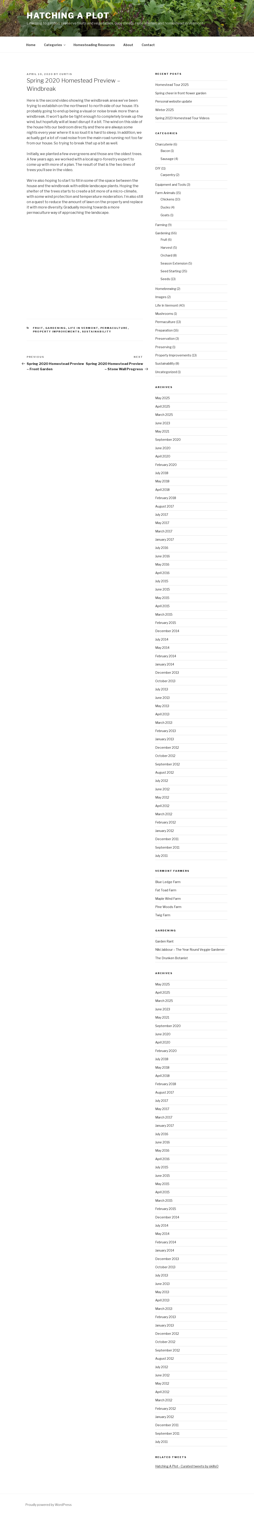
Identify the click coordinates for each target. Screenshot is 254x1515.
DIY (158, 168)
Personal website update (173, 101)
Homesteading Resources (94, 45)
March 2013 (163, 722)
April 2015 (162, 606)
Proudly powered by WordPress (48, 1505)
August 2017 (164, 506)
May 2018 (162, 481)
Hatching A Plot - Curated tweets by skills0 (186, 1466)
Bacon (165, 151)
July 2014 (161, 639)
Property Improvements (56, 331)
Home (31, 45)
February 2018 (165, 498)
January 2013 (164, 739)
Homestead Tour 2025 (172, 85)
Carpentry (168, 175)
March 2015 (164, 614)
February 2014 (165, 656)
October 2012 (165, 756)
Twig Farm (162, 915)
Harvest (167, 247)
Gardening (55, 328)
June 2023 (162, 423)
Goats (165, 215)
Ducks (165, 207)
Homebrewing (165, 289)
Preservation (165, 338)
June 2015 (162, 589)
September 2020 (168, 439)
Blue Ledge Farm (168, 882)
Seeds (165, 279)
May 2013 (162, 706)
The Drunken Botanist (171, 958)
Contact (148, 45)
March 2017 (163, 531)
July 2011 (161, 856)
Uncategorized (166, 372)
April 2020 (162, 456)
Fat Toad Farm (165, 890)
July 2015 (161, 581)
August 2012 (164, 772)
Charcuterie (164, 144)
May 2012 (162, 797)
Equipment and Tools (170, 184)
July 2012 (161, 781)
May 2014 (162, 647)
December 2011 (167, 839)
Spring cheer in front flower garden (180, 93)
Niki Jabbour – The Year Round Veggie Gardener (190, 949)
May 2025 (162, 398)
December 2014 (167, 631)
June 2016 (162, 556)
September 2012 (167, 764)
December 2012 (167, 747)
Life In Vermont (83, 328)
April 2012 (162, 806)
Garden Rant (164, 941)
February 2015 (165, 623)
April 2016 (162, 573)
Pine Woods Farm (168, 907)
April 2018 (162, 490)
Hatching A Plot (68, 15)
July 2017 (161, 514)
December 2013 (167, 672)
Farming (161, 225)
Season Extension (174, 263)
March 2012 (163, 814)
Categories (55, 45)
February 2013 (165, 731)
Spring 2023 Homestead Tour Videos (182, 118)
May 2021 (162, 431)
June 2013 (162, 698)
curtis (65, 74)
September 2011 (167, 847)
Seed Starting (171, 271)
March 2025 (164, 415)
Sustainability (96, 331)
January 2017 (164, 539)
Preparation (164, 330)
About (128, 45)
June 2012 (162, 789)
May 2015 (162, 598)
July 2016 (161, 548)
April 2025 (162, 406)
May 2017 (162, 523)
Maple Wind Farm (168, 898)
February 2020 (166, 465)
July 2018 (161, 473)
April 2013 (162, 714)
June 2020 (163, 448)
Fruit (38, 328)
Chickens (167, 199)
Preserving (163, 347)
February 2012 (165, 822)
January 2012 (164, 831)
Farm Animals (165, 193)
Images (161, 297)
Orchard (166, 255)
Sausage (167, 159)
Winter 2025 (164, 110)
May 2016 (162, 564)
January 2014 (164, 664)
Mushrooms (164, 314)
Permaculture (114, 328)
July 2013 (161, 689)
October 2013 (165, 681)
